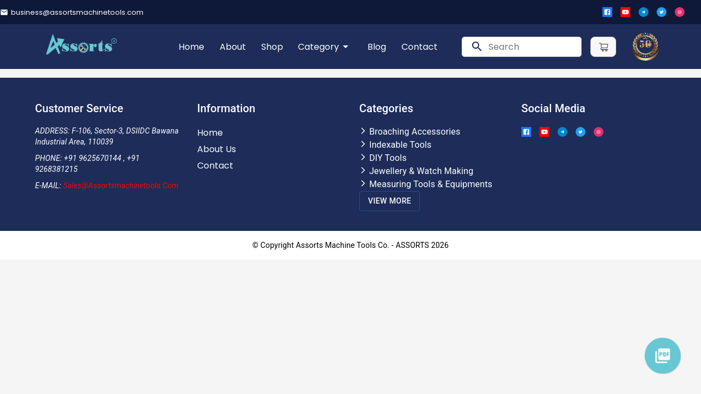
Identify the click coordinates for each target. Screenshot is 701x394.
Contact (419, 46)
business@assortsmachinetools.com (77, 12)
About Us (216, 149)
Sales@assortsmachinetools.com (121, 185)
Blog (376, 46)
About (233, 46)
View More (389, 200)
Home (191, 46)
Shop (272, 46)
